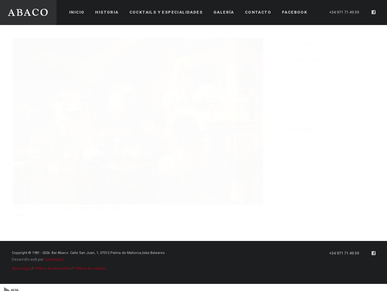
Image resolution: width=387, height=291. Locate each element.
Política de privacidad (52, 265)
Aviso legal (21, 265)
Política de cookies (90, 265)
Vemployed (53, 256)
